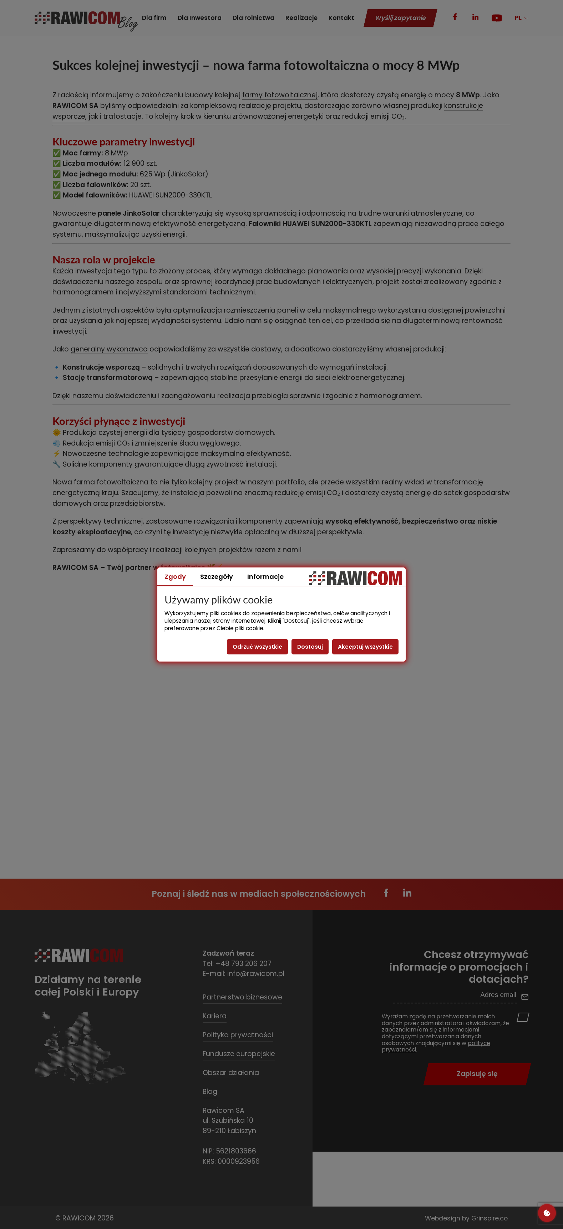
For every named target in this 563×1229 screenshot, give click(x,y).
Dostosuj (310, 647)
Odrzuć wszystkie (257, 647)
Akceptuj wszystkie (365, 647)
